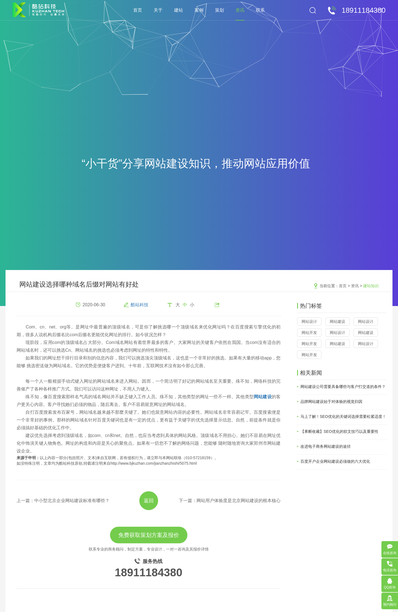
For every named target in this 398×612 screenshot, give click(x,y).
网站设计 (309, 321)
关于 (158, 10)
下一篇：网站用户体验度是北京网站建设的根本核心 (230, 500)
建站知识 (371, 286)
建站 (178, 10)
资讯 (239, 10)
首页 (137, 10)
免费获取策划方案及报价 (148, 535)
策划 (219, 10)
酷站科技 (139, 304)
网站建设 (337, 321)
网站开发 (309, 332)
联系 (260, 10)
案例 (199, 10)
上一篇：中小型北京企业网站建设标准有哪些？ (63, 500)
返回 (149, 500)
